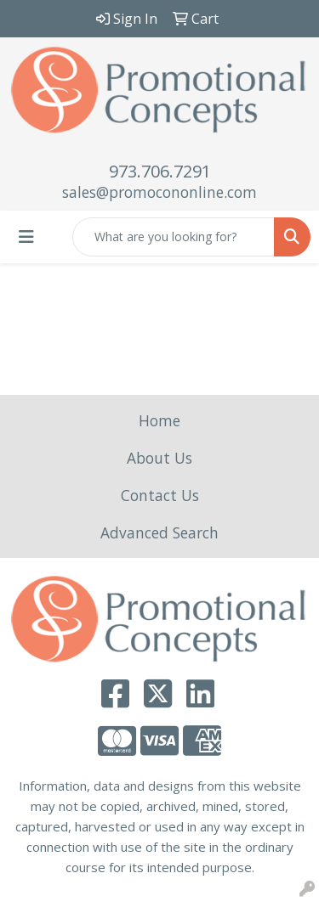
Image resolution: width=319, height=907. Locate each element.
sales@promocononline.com (159, 192)
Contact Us (160, 495)
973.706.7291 (160, 171)
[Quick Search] (173, 236)
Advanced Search (159, 532)
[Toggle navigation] (26, 237)
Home (159, 420)
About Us (159, 458)
